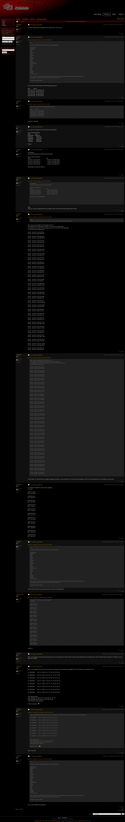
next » (123, 19)
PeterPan (18, 149)
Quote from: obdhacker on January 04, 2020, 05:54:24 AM (40, 39)
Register (4, 25)
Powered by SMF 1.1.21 (39, 820)
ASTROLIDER (19, 594)
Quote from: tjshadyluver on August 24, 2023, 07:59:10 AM (40, 597)
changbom (19, 24)
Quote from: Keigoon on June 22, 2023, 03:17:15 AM (38, 104)
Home (3, 21)
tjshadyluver (19, 484)
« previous (119, 19)
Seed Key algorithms (41, 19)
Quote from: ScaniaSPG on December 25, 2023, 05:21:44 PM (40, 712)
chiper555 (18, 541)
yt (16, 126)
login (3, 33)
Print (122, 809)
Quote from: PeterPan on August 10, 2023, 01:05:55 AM (39, 181)
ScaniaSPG (19, 666)
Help (3, 22)
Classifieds (25, 19)
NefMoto (18, 19)
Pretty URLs (80, 820)
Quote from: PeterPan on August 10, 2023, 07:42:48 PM (39, 357)
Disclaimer (64, 817)
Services (32, 19)
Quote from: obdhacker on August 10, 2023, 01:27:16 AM (39, 217)
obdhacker (19, 101)
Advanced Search (5, 53)
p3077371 (18, 755)
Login (3, 24)
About (59, 817)
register (6, 33)
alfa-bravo (18, 653)
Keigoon (18, 36)
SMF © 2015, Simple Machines (51, 820)
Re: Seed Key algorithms (36, 24)
